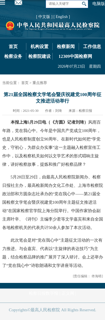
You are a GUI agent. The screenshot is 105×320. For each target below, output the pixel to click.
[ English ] (61, 17)
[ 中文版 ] (44, 17)
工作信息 (92, 46)
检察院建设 (39, 56)
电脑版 (98, 3)
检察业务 (13, 56)
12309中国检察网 (75, 56)
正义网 (68, 293)
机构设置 (39, 46)
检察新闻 (66, 46)
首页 (13, 46)
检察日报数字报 (43, 293)
